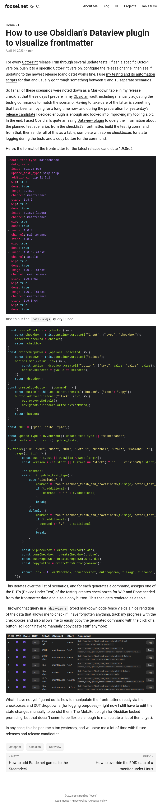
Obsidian (81, 96)
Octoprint (15, 747)
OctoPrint (30, 62)
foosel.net (16, 6)
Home (10, 25)
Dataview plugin (91, 120)
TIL (20, 25)
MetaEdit (88, 711)
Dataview (55, 747)
